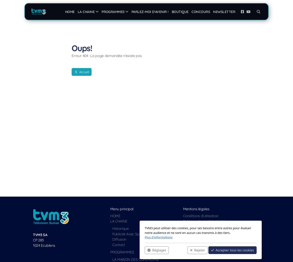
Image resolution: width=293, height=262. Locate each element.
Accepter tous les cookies (178, 250)
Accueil (81, 72)
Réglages (102, 250)
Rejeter (143, 250)
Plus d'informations (104, 237)
